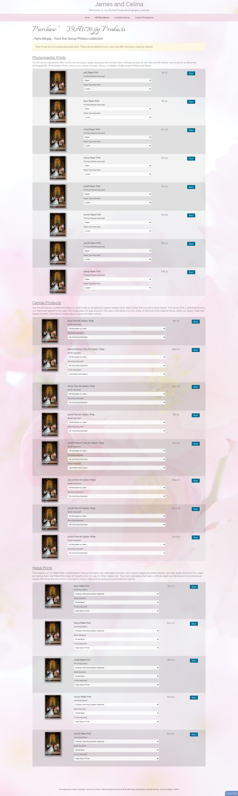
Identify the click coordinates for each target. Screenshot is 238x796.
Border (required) (74, 324)
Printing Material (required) (94, 76)
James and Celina (119, 4)
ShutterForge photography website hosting (142, 789)
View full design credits (169, 789)
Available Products (122, 18)
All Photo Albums (102, 18)
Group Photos (78, 38)
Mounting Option (80, 590)
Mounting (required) (75, 333)
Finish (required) (74, 370)
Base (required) (80, 598)
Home (87, 18)
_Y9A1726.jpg (41, 38)
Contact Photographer (144, 18)
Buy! (191, 73)
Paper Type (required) (91, 85)
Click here (54, 314)
